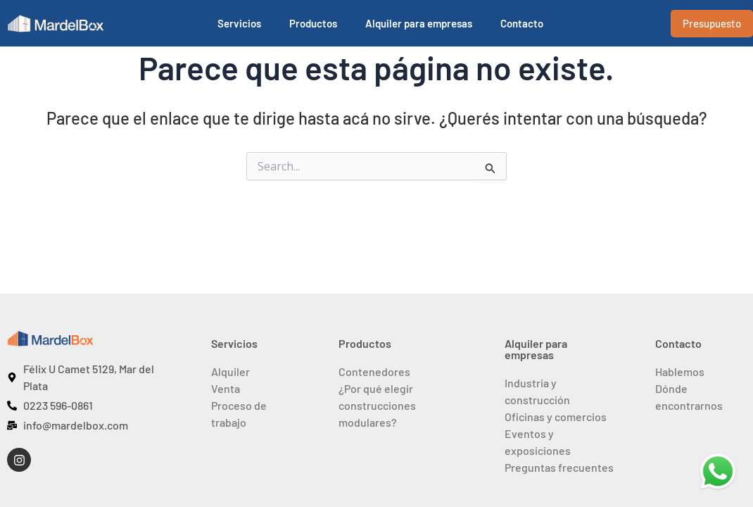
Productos (313, 23)
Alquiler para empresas (418, 23)
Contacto (521, 23)
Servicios (239, 23)
